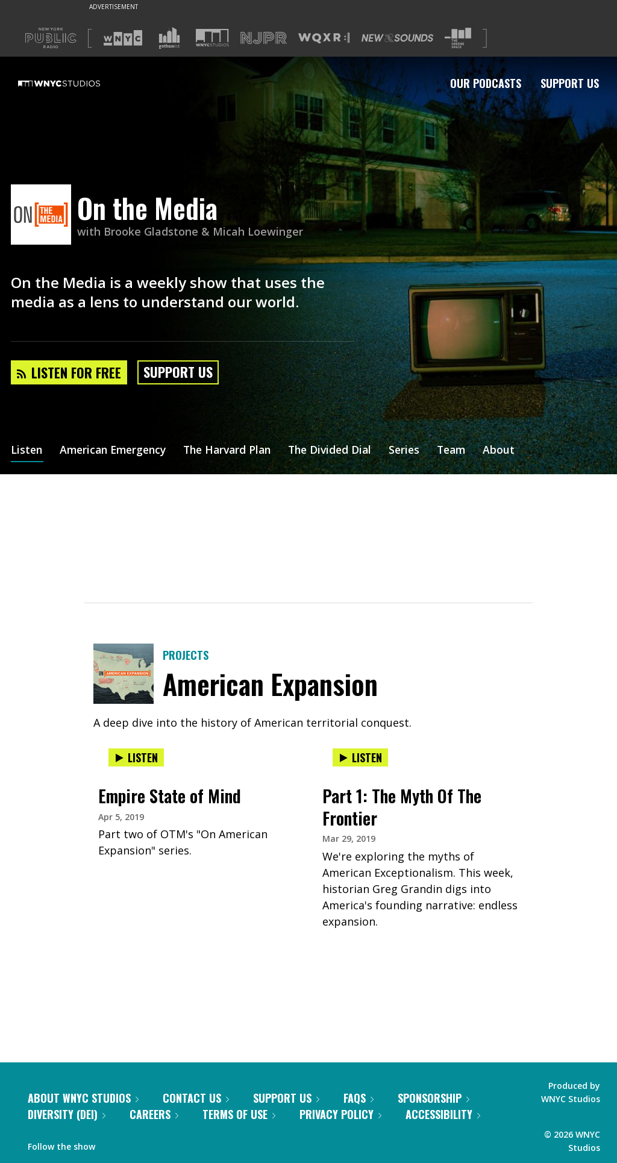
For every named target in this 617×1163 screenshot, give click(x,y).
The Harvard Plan (236, 450)
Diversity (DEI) (66, 1114)
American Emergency (117, 450)
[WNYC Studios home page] (74, 83)
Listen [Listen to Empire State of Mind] (136, 757)
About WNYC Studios (83, 1098)
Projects (185, 655)
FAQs (358, 1098)
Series (420, 450)
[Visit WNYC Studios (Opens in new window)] (212, 37)
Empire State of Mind (169, 795)
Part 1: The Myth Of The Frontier (401, 806)
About (518, 450)
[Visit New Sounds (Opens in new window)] (397, 38)
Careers (154, 1114)
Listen (27, 450)
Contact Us (196, 1098)
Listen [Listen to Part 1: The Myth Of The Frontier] (360, 757)
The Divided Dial (343, 450)
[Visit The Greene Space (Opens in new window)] (458, 38)
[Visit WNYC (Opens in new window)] (123, 38)
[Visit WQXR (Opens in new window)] (323, 38)
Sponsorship (433, 1098)
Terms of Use (238, 1114)
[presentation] (196, 770)
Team (469, 450)
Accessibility (443, 1114)
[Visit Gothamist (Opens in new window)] (169, 38)
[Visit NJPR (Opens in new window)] (263, 38)
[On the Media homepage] (44, 215)
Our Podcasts (485, 83)
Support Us (569, 83)
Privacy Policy (340, 1114)
